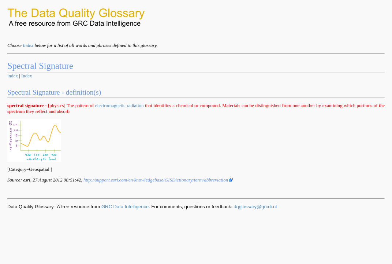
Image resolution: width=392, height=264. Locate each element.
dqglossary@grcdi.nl (255, 206)
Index (28, 45)
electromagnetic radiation (119, 105)
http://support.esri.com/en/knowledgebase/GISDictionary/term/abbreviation (158, 180)
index (12, 75)
